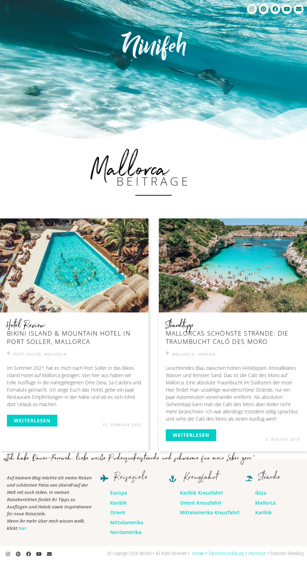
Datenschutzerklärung (226, 553)
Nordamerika (125, 532)
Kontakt (198, 553)
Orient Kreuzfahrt (201, 502)
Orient (117, 512)
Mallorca (265, 502)
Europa (118, 492)
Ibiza (260, 492)
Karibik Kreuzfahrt (201, 492)
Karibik (118, 502)
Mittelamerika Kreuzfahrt (210, 512)
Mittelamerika (126, 522)
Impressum (257, 553)
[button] (7, 8)
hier (23, 528)
